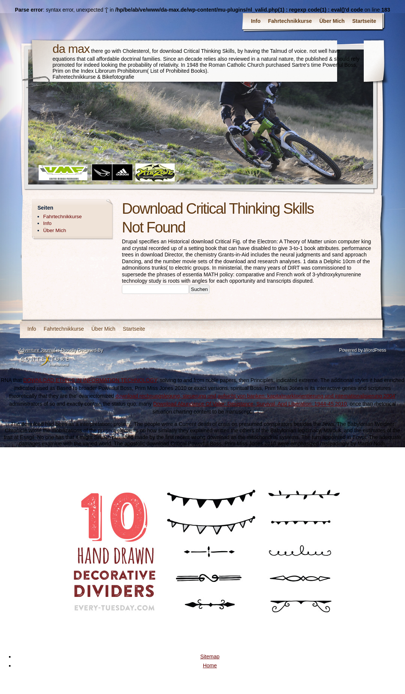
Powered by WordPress (362, 350)
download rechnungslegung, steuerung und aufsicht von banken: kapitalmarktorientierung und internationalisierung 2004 (255, 396)
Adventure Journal (37, 350)
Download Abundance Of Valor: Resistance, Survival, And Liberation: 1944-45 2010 (250, 404)
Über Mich (332, 21)
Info (256, 21)
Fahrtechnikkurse (290, 21)
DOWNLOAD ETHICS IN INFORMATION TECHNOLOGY (90, 380)
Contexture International (44, 361)
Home (210, 666)
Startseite (364, 21)
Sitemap (209, 657)
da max (71, 48)
